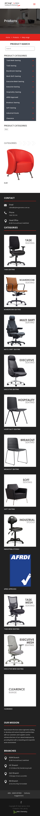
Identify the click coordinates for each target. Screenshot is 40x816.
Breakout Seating (20, 102)
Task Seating (20, 65)
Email (11, 205)
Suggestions (18, 796)
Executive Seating (20, 86)
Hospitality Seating (20, 92)
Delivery (27, 793)
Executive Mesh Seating (20, 81)
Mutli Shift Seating (20, 76)
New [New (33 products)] (6, 129)
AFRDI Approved (12, 97)
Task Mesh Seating (20, 60)
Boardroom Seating (20, 71)
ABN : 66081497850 (14, 793)
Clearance (20, 118)
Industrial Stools (20, 113)
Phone (11, 212)
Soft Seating (20, 107)
